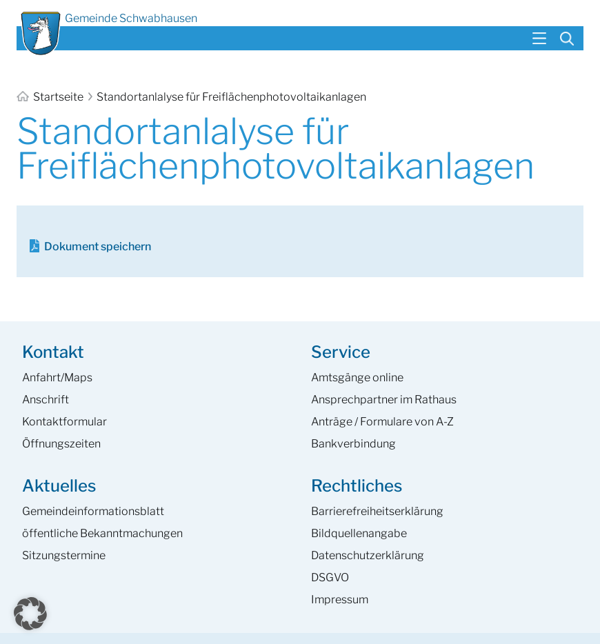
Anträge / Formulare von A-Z (382, 421)
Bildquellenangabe (359, 533)
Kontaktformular (64, 421)
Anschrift (45, 399)
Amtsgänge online (357, 377)
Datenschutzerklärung (367, 555)
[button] (30, 613)
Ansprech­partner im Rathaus (384, 399)
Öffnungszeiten (61, 443)
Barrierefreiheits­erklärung (377, 511)
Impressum (339, 599)
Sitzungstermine (64, 555)
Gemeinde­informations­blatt (93, 511)
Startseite (51, 96)
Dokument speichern (97, 246)
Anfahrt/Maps (57, 377)
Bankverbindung (353, 443)
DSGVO (330, 577)
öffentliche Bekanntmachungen (102, 533)
